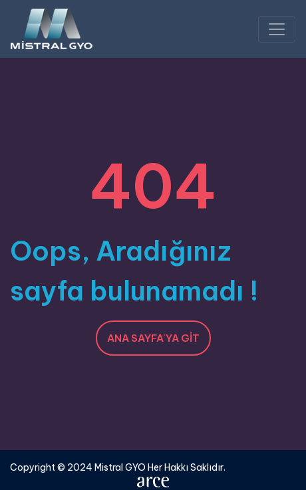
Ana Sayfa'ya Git (153, 338)
